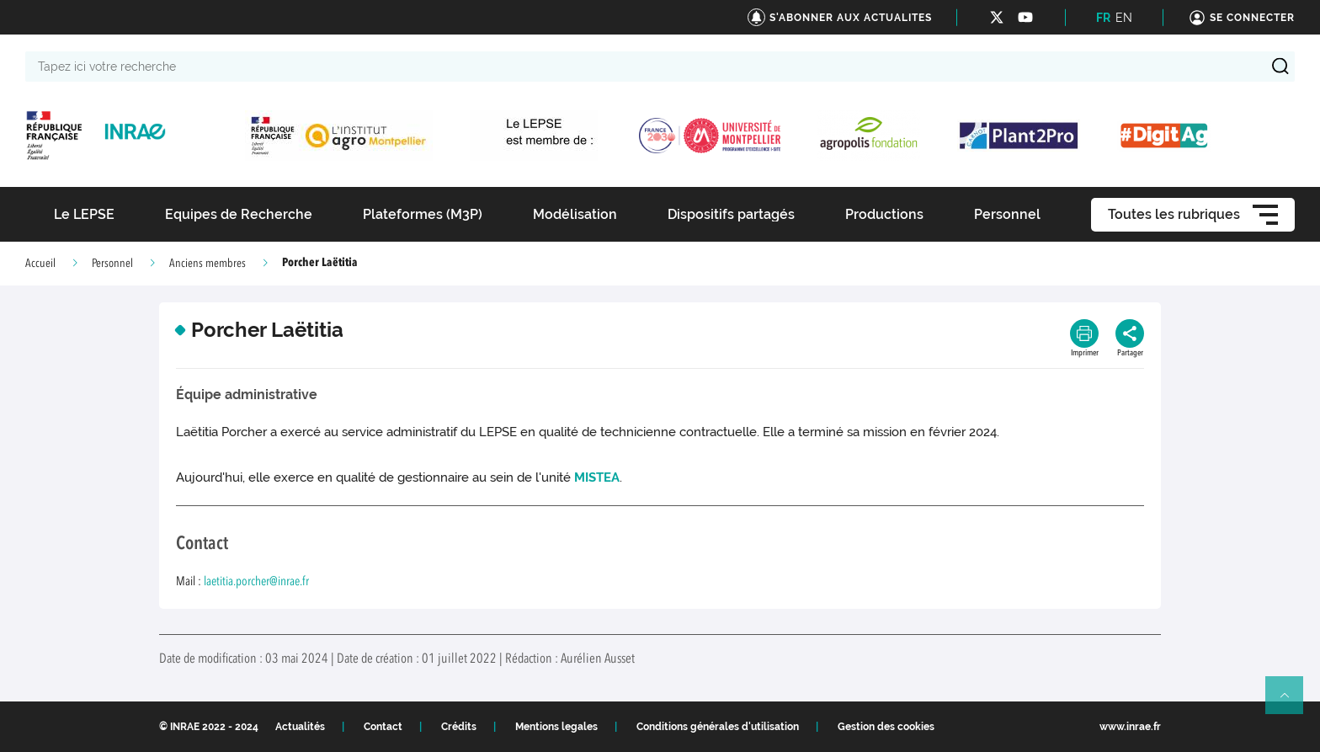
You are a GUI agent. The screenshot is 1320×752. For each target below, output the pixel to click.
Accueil (40, 263)
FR (1103, 17)
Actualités (300, 727)
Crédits (458, 727)
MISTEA (597, 477)
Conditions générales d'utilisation (717, 727)
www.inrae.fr (1130, 727)
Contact (383, 727)
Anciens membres (207, 263)
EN (1123, 17)
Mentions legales (556, 727)
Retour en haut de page (1291, 702)
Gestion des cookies (886, 727)
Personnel (112, 263)
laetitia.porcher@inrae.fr (256, 582)
